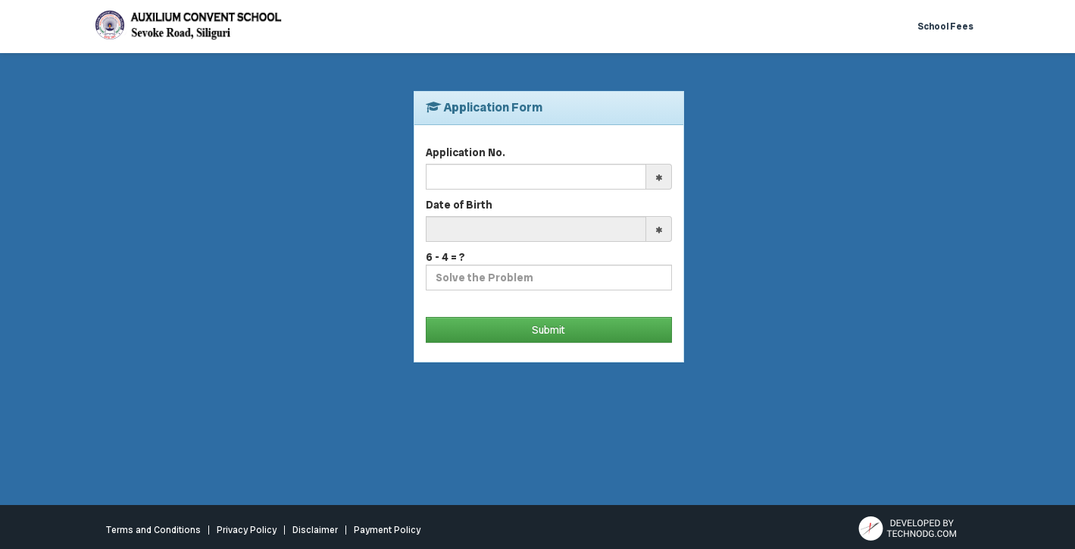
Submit (548, 330)
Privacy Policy (247, 530)
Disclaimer (315, 530)
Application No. (465, 152)
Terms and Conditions (153, 530)
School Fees (945, 26)
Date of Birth (459, 205)
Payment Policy (387, 530)
